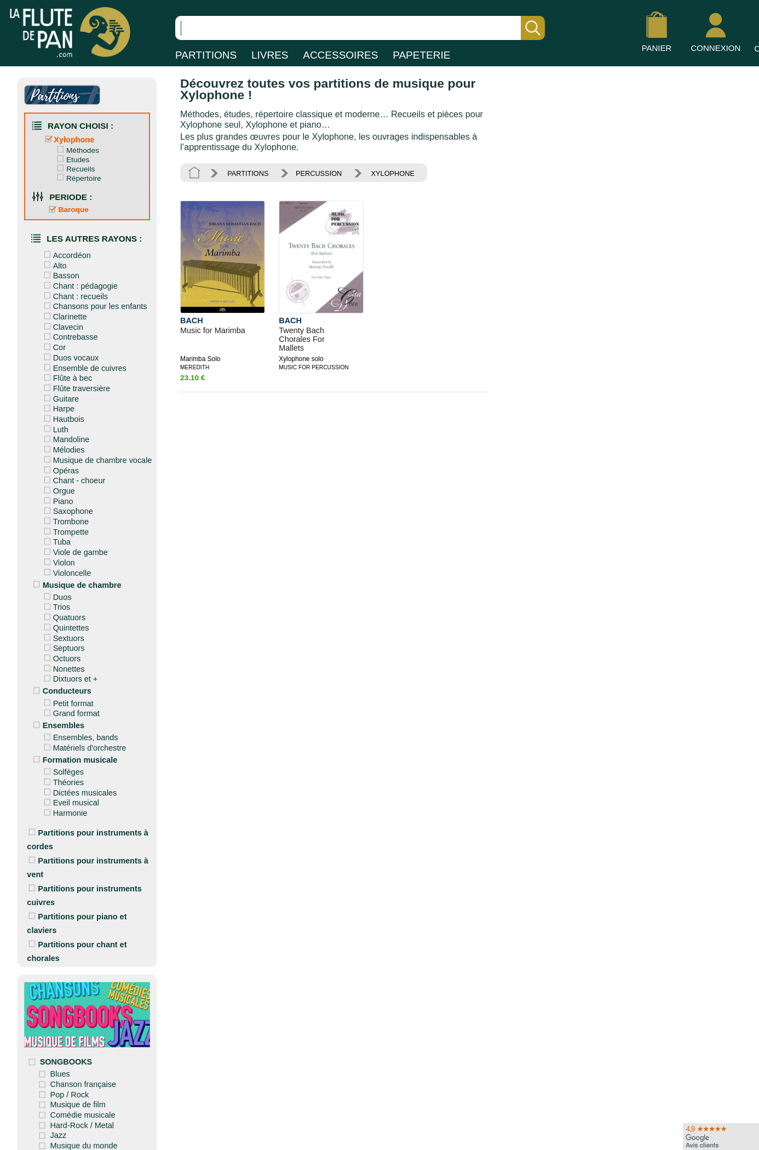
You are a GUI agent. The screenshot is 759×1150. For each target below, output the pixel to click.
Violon (58, 559)
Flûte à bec (67, 375)
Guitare (60, 396)
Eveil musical (70, 797)
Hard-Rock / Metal (83, 1117)
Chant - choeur (73, 477)
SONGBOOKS (67, 1054)
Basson (60, 274)
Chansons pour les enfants (94, 304)
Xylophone (68, 139)
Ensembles (57, 721)
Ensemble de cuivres (84, 366)
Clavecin (62, 325)
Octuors (61, 654)
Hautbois (63, 417)
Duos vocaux (70, 355)
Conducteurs (61, 687)
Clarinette (64, 315)
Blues (61, 1066)
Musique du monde (84, 1138)
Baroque (67, 208)
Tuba (56, 539)
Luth (55, 426)
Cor (54, 345)
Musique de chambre (76, 581)
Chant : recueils (74, 294)
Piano (57, 498)
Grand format (70, 709)
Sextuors (63, 634)
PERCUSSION (318, 172)
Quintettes (65, 624)
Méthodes (77, 149)
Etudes (72, 159)
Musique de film (78, 1097)
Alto (54, 264)
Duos (56, 593)
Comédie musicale (83, 1107)
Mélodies (63, 447)
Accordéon (66, 254)
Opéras (60, 468)
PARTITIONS (206, 55)
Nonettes (63, 664)
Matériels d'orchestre (84, 743)
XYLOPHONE (391, 172)
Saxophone (67, 508)
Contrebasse (70, 335)
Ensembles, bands (80, 733)
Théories (62, 777)
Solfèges (62, 767)
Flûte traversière (76, 386)
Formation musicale (74, 755)
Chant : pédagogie (79, 284)
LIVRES (270, 55)
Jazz (59, 1128)
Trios (56, 603)
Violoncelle (66, 569)
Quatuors (63, 613)
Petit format (67, 698)
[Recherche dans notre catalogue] (360, 28)
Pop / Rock (70, 1087)
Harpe (58, 406)
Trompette (65, 528)
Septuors (63, 644)
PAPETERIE (421, 55)
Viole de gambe (74, 549)
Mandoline (65, 437)
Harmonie (64, 808)
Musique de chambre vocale (96, 457)
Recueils (74, 168)
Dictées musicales (79, 787)
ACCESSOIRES (340, 55)
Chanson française (84, 1077)
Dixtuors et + (69, 675)
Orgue (58, 488)
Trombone (65, 518)
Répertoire (78, 177)
